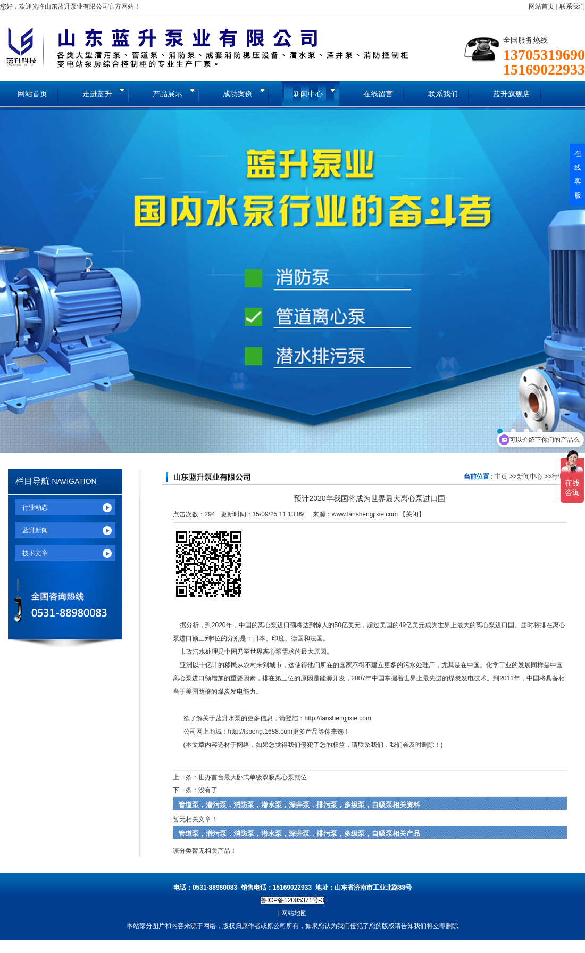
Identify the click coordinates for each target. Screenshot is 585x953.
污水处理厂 (419, 665)
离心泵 (267, 625)
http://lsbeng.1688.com (260, 731)
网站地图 (294, 913)
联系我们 (572, 6)
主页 (501, 476)
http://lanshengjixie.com (338, 718)
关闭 (412, 514)
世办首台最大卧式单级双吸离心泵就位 (252, 777)
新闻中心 (529, 476)
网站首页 (541, 6)
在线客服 (577, 174)
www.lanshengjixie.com (365, 514)
